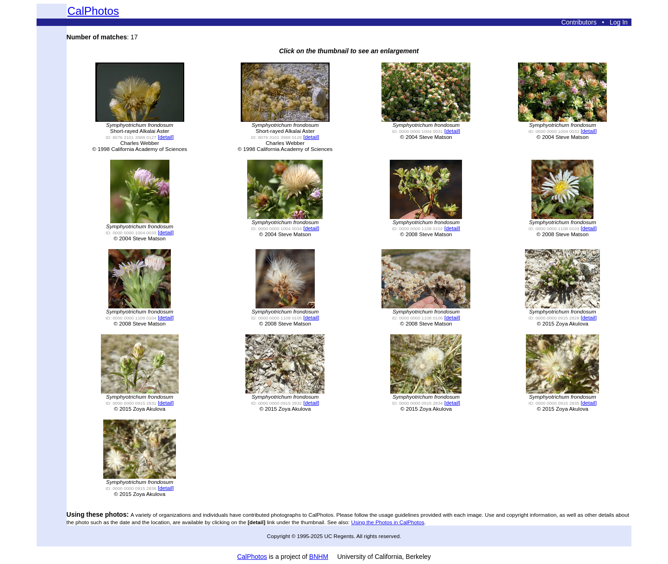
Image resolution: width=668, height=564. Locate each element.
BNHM (318, 556)
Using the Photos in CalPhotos (388, 522)
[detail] (166, 137)
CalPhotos (93, 11)
